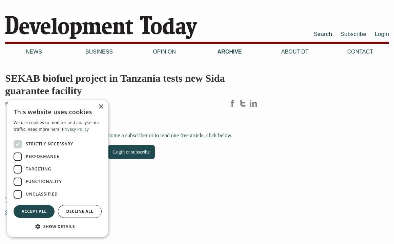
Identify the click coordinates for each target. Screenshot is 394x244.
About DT (295, 52)
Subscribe (353, 33)
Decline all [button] (80, 211)
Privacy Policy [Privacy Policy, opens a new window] (75, 129)
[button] (58, 226)
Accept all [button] (34, 211)
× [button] (100, 106)
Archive (229, 52)
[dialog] (57, 168)
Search (322, 33)
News (34, 52)
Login (382, 33)
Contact (360, 52)
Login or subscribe (131, 152)
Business (99, 52)
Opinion (164, 52)
